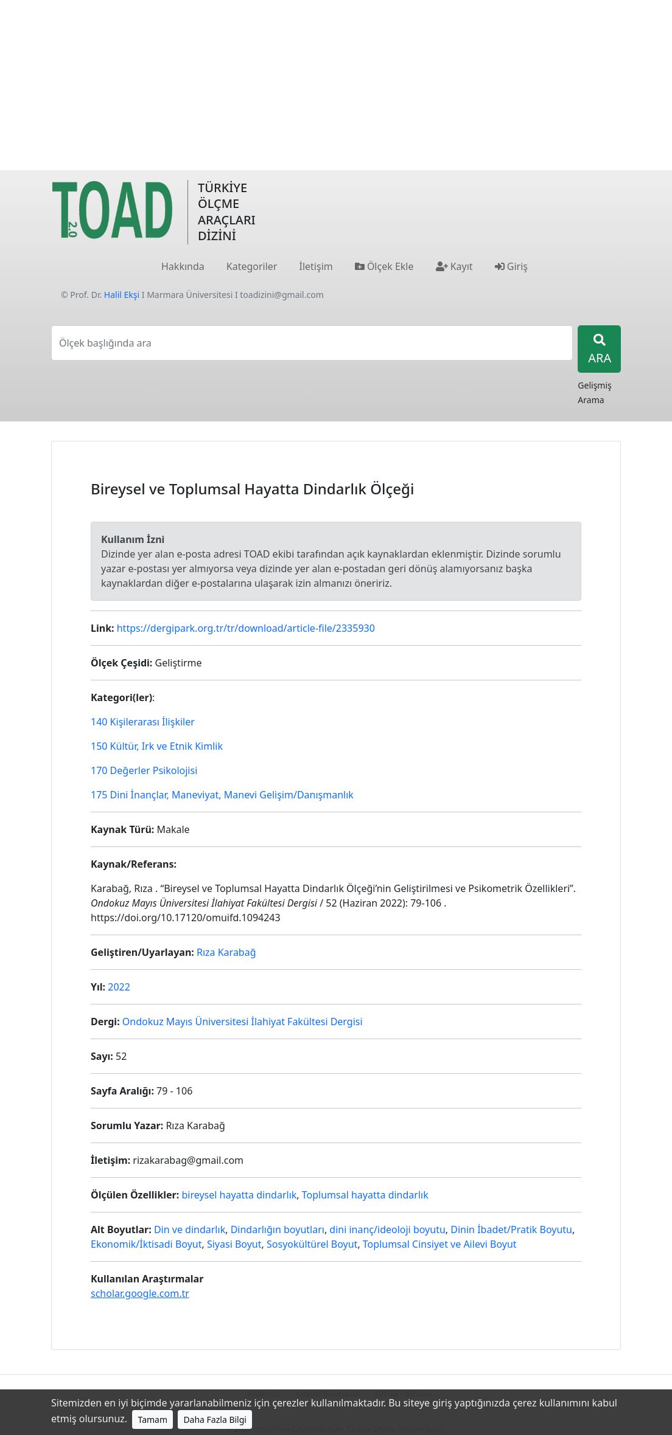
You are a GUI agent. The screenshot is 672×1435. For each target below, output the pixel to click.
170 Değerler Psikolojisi (144, 770)
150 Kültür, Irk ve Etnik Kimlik (157, 746)
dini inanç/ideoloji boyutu (387, 1229)
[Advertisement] (336, 85)
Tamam (152, 1419)
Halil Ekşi (121, 294)
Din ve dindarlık (189, 1229)
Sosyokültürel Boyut (312, 1244)
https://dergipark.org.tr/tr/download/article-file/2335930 (246, 628)
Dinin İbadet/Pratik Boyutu (511, 1229)
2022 (119, 987)
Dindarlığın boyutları (277, 1229)
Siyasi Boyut (234, 1244)
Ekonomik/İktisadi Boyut (146, 1244)
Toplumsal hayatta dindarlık (365, 1195)
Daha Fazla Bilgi (215, 1419)
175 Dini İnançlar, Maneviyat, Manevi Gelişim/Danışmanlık (222, 794)
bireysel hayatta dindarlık (238, 1195)
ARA (599, 350)
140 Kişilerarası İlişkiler (143, 721)
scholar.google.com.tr (140, 1293)
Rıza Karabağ (226, 952)
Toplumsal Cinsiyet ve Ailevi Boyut (440, 1244)
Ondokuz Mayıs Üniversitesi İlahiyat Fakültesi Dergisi (242, 1021)
